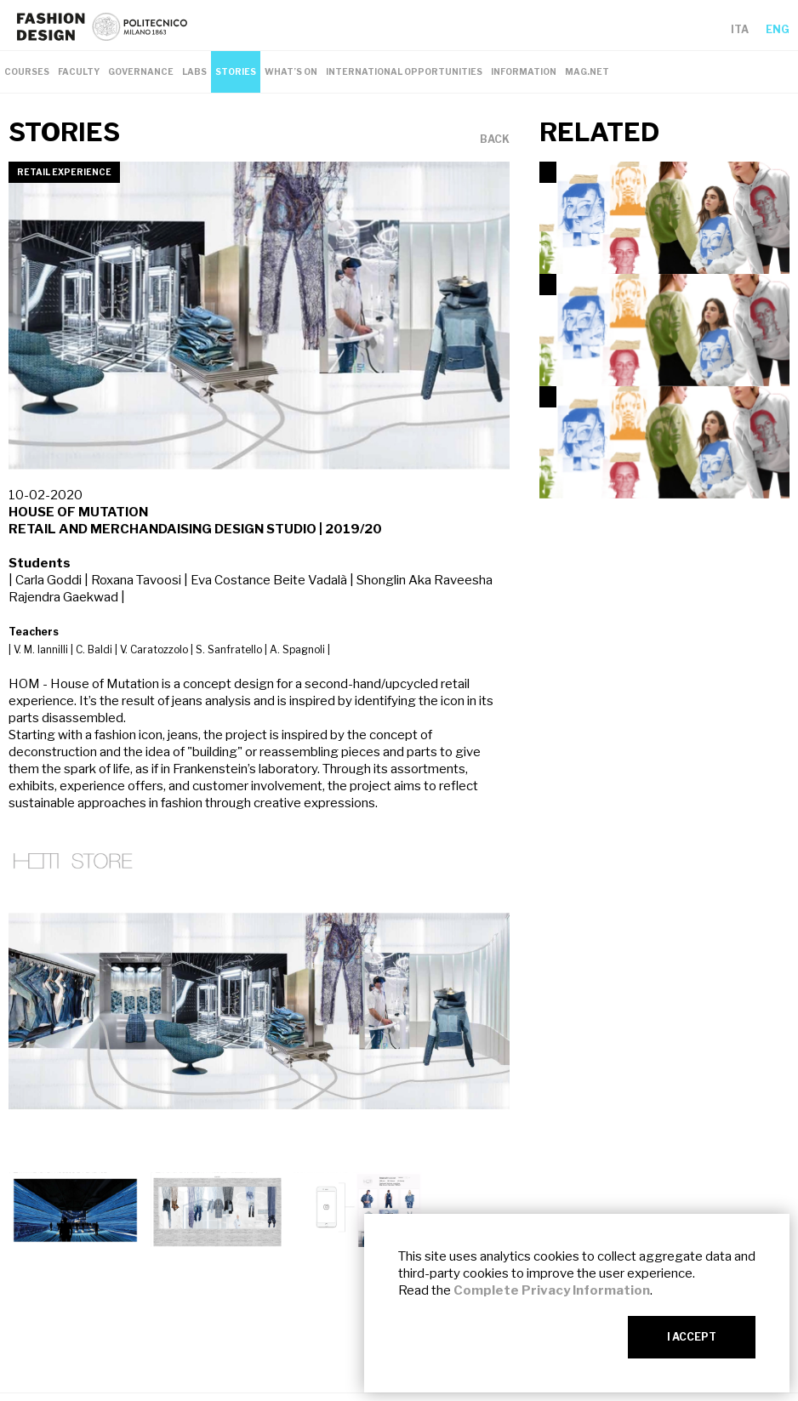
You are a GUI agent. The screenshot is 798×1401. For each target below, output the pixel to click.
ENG (777, 29)
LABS (194, 71)
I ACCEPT (691, 1336)
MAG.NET (587, 71)
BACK (495, 139)
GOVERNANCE (141, 71)
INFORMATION (523, 71)
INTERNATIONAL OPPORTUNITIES (404, 71)
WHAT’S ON (291, 71)
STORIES (235, 71)
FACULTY (79, 71)
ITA (740, 29)
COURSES (26, 71)
